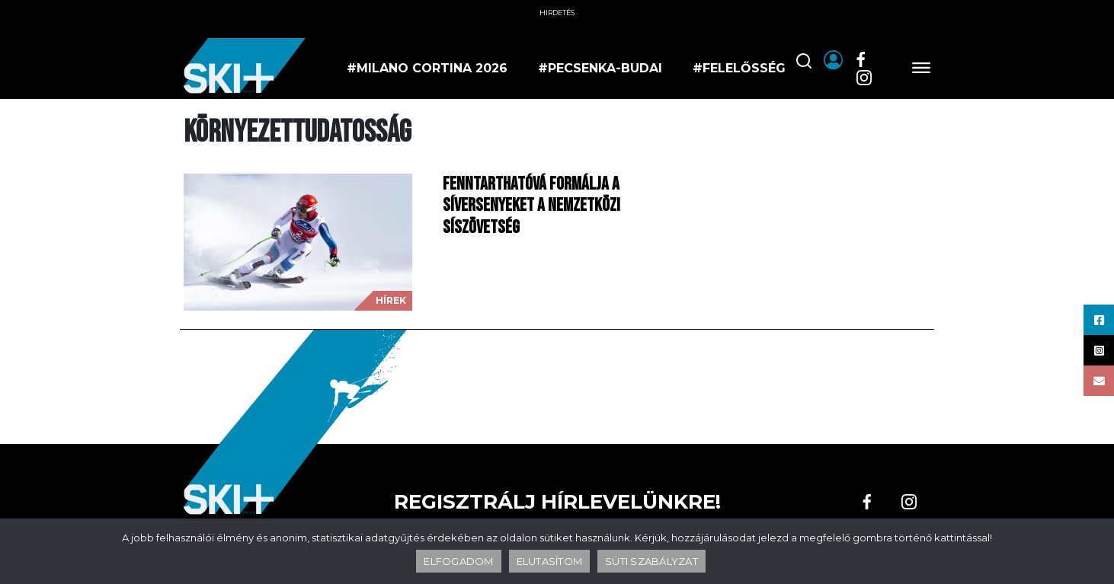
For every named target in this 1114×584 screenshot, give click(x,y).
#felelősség (739, 68)
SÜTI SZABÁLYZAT (651, 561)
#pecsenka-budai (600, 68)
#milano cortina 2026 (427, 68)
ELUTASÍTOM (550, 561)
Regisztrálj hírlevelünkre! (557, 502)
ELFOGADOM (458, 561)
